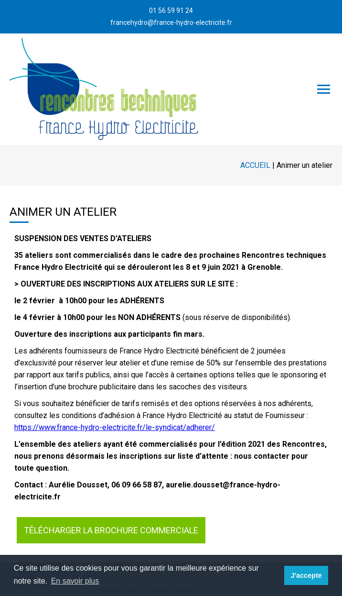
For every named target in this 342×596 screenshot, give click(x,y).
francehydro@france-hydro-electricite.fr (171, 22)
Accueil (255, 165)
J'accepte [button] (306, 575)
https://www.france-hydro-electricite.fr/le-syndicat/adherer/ (114, 427)
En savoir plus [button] (75, 581)
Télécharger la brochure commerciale (111, 530)
